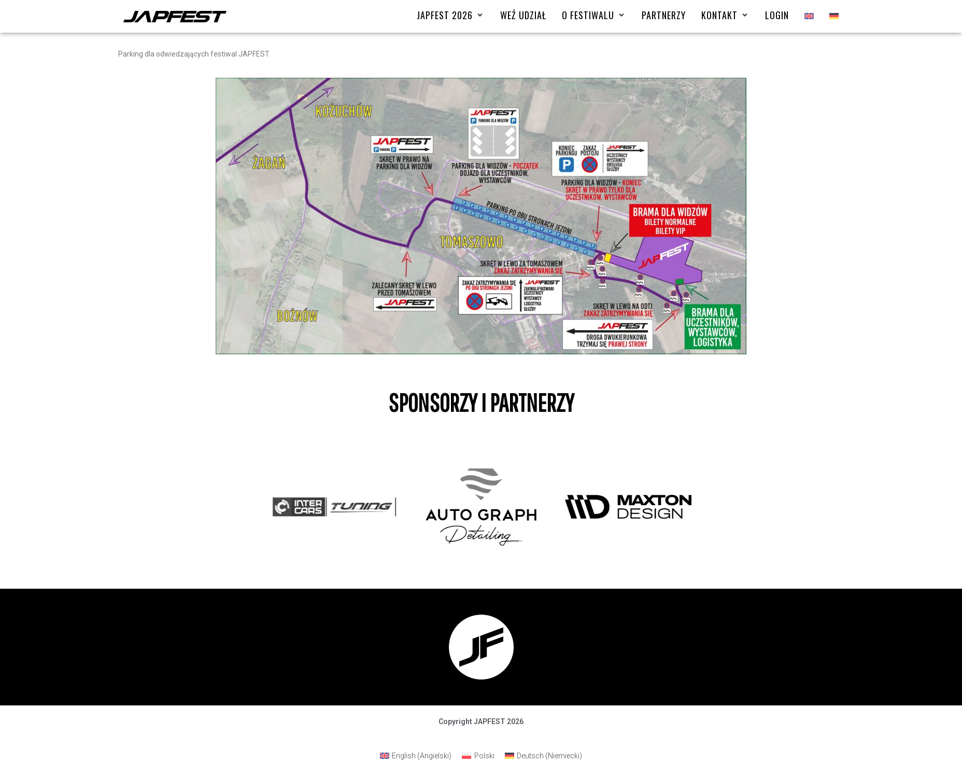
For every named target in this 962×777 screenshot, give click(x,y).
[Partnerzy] (663, 15)
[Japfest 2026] (451, 15)
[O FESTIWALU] (594, 15)
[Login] (777, 15)
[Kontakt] (725, 15)
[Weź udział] (523, 15)
